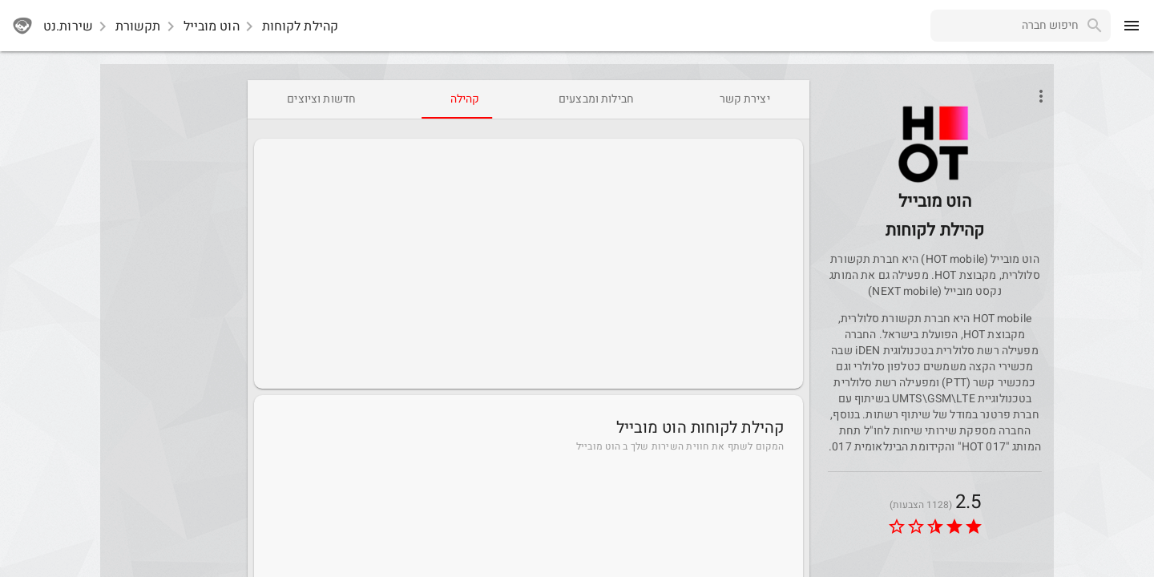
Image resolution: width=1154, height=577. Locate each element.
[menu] (1132, 26)
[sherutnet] (22, 26)
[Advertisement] (528, 263)
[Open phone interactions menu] (1041, 96)
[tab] (745, 99)
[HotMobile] (935, 181)
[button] (935, 144)
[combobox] (1004, 26)
